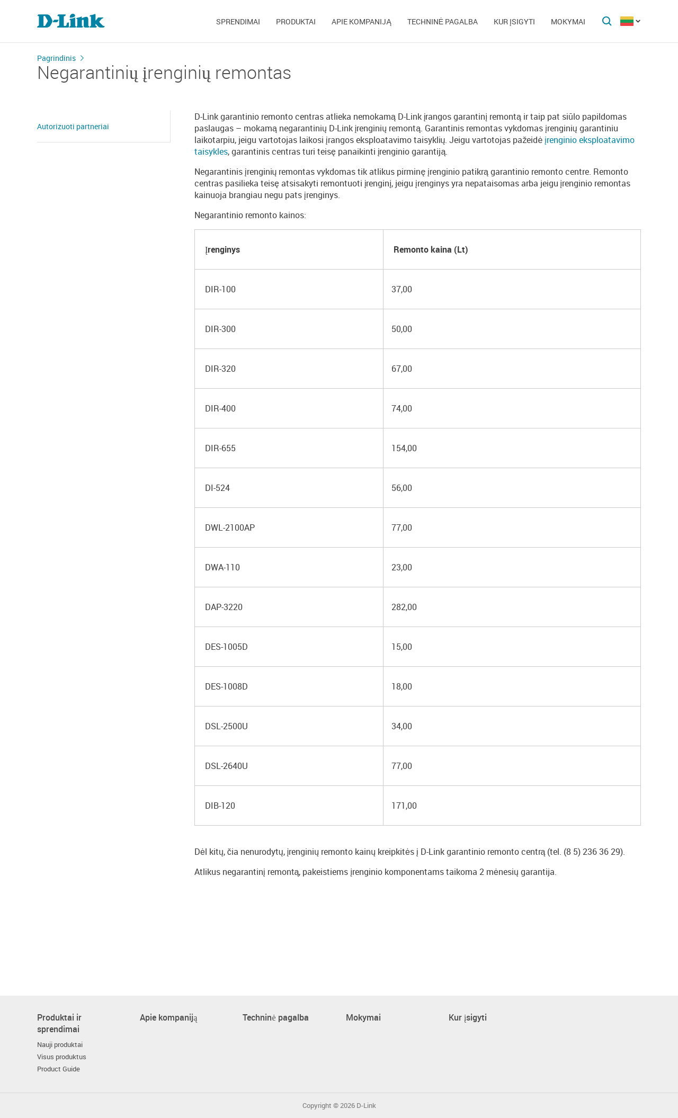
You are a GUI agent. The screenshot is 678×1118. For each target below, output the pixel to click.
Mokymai (568, 21)
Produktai (296, 21)
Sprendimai (238, 21)
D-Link (366, 1105)
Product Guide (58, 1069)
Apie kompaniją (361, 21)
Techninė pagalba (442, 21)
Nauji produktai (60, 1044)
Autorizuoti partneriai (73, 126)
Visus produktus (61, 1056)
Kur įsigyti (514, 21)
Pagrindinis (56, 58)
